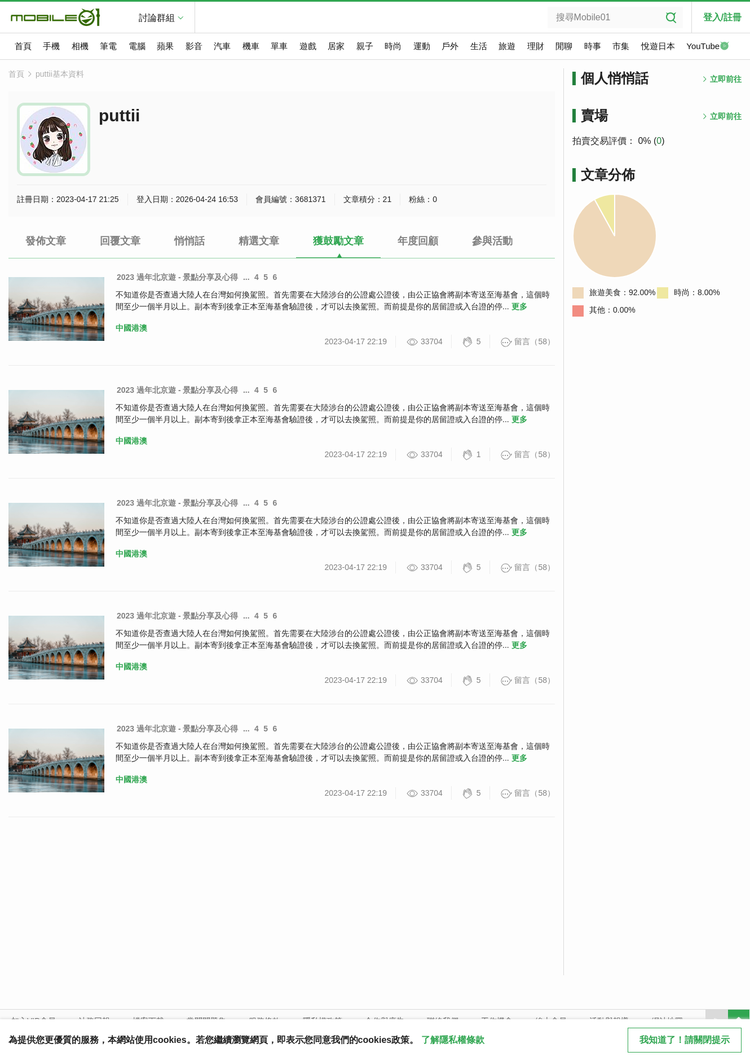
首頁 (23, 46)
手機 (51, 46)
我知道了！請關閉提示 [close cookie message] (684, 1040)
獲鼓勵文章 (338, 241)
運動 (421, 46)
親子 (364, 46)
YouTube (707, 46)
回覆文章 (120, 241)
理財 (535, 46)
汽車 (222, 46)
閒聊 (563, 46)
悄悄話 (189, 241)
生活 (478, 46)
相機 (80, 46)
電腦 (137, 46)
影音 (194, 46)
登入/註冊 (722, 17)
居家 (336, 46)
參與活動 (492, 241)
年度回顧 (418, 241)
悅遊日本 (658, 46)
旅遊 (506, 46)
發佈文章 (45, 241)
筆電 (108, 46)
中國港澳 (131, 327)
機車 (250, 46)
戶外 (450, 46)
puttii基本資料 (60, 73)
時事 (592, 46)
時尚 (393, 46)
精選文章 (259, 241)
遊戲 (307, 46)
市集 (620, 46)
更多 (519, 306)
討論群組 (157, 18)
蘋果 (165, 46)
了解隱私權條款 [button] (452, 1040)
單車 (279, 46)
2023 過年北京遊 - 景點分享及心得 (177, 277)
